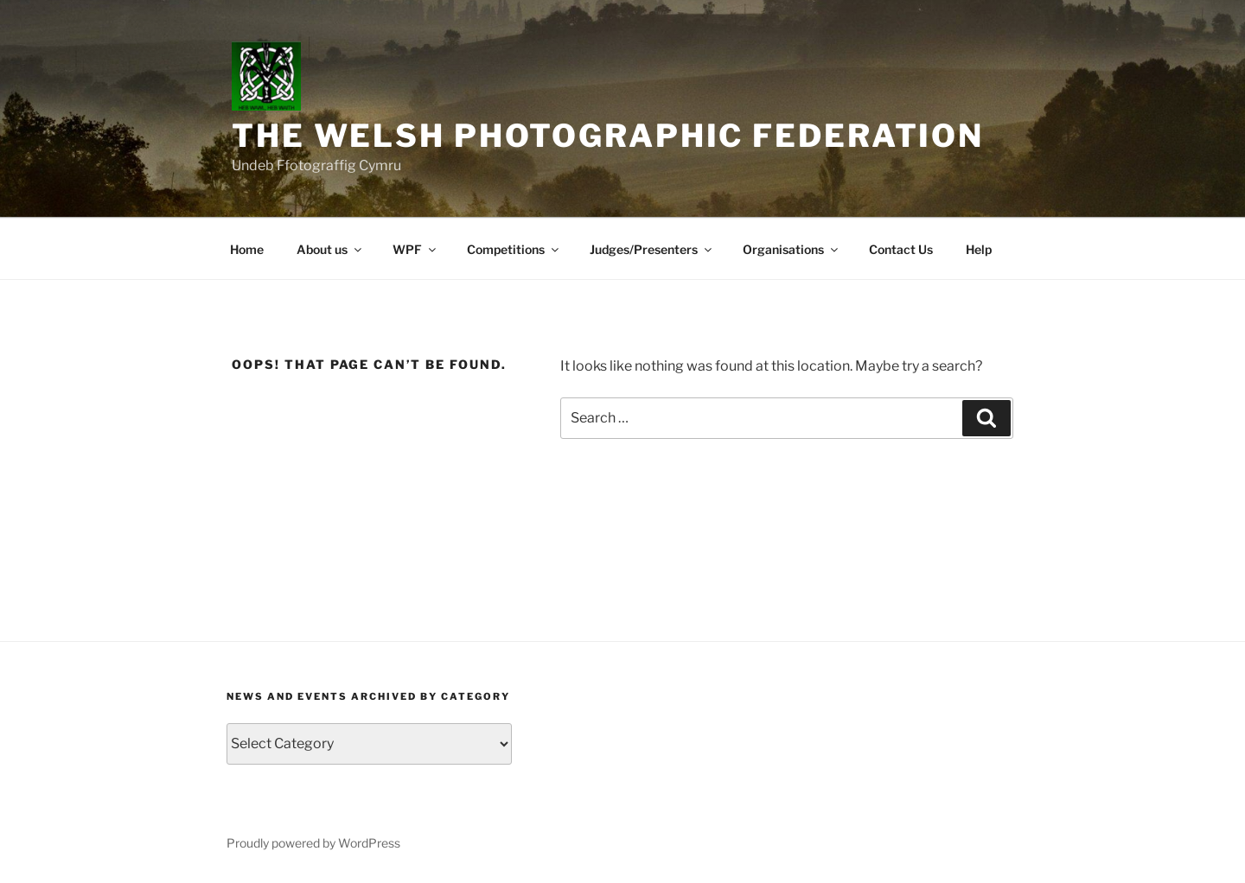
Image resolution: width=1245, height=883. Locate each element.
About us (330, 249)
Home (247, 249)
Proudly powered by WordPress (313, 842)
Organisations (791, 249)
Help (979, 249)
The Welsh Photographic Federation (608, 136)
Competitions (514, 249)
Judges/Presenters (652, 249)
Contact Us (901, 249)
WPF (415, 249)
